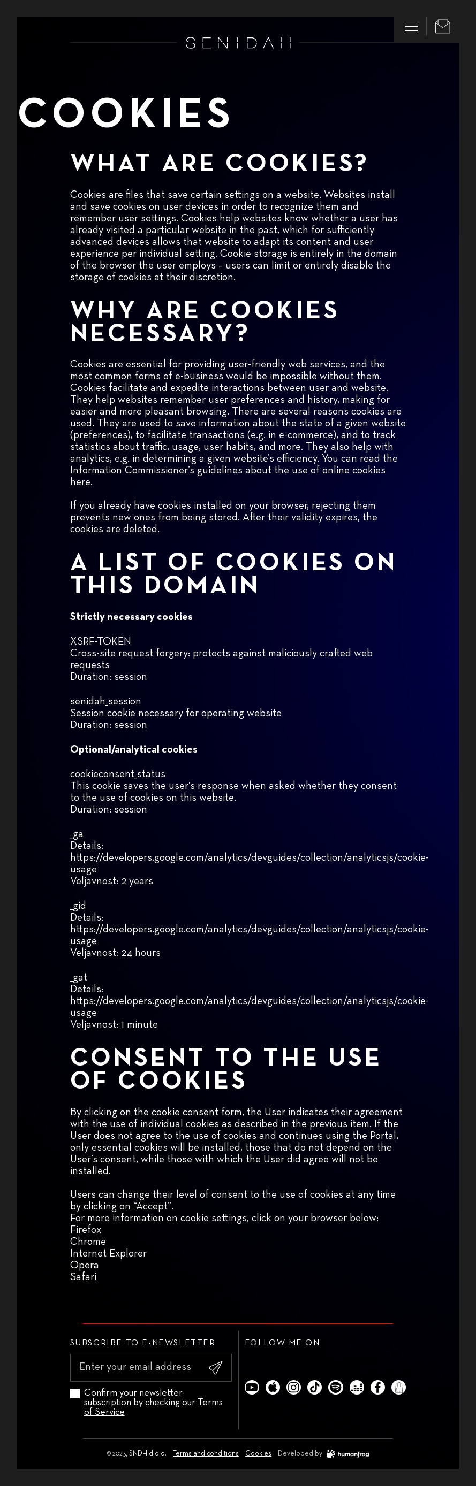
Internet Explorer (108, 1253)
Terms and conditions (206, 1453)
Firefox (85, 1229)
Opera (84, 1265)
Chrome (88, 1241)
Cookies (258, 1453)
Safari (83, 1276)
